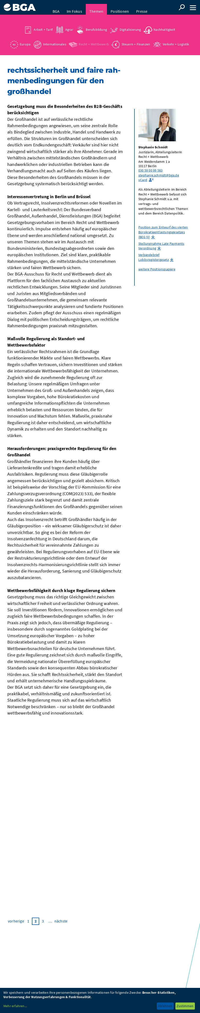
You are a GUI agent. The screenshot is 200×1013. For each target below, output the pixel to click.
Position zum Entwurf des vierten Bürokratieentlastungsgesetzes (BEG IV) (163, 233)
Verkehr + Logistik (176, 40)
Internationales (54, 40)
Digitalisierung (130, 25)
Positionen (120, 7)
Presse (141, 7)
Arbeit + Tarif (43, 25)
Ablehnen (165, 1006)
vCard (142, 181)
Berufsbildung (96, 25)
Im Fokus (74, 7)
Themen (96, 7)
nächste (60, 922)
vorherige (16, 922)
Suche (181, 7)
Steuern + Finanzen (136, 40)
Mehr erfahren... (15, 1006)
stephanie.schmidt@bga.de (158, 176)
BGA (56, 7)
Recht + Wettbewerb (94, 40)
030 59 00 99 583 (150, 171)
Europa (25, 40)
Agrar (69, 25)
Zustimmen (185, 1006)
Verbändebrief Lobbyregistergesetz (153, 258)
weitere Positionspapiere (156, 270)
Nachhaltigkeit (164, 25)
